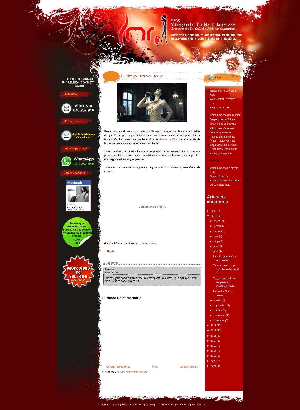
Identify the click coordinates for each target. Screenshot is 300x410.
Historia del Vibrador (221, 153)
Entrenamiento (196, 2)
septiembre (220, 305)
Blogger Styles (146, 404)
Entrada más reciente (118, 366)
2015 (214, 345)
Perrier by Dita (168, 139)
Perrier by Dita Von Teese (142, 76)
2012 (214, 330)
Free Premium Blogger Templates (172, 404)
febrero (218, 226)
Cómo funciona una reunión (225, 115)
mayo (217, 241)
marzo (217, 231)
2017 (214, 350)
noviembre (220, 315)
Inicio (155, 366)
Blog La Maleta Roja (221, 107)
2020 (214, 360)
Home (72, 2)
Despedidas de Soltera (222, 119)
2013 (214, 335)
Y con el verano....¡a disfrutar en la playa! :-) (226, 269)
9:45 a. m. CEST (112, 272)
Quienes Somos (219, 176)
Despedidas (134, 2)
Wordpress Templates (126, 404)
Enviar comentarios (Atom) (133, 372)
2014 (214, 340)
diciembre (219, 320)
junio (217, 246)
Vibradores (226, 2)
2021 (214, 365)
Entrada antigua (189, 366)
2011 (214, 325)
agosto (218, 300)
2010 (214, 216)
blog (154, 243)
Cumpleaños (164, 2)
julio (216, 251)
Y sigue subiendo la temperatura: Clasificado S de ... (225, 282)
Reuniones (103, 2)
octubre (218, 310)
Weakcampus (198, 404)
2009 (214, 211)
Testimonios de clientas (223, 123)
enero (217, 221)
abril (216, 236)
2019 (214, 355)
